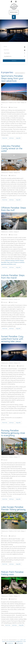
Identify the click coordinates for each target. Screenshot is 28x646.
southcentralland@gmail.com (16, 641)
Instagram (19, 643)
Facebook (9, 643)
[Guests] (14, 53)
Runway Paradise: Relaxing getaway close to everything (13, 433)
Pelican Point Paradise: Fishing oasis (12, 573)
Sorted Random (19, 72)
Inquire (18, 138)
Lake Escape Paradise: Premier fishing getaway (13, 508)
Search (14, 60)
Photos (4, 138)
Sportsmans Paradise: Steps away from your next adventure (12, 78)
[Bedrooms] (14, 56)
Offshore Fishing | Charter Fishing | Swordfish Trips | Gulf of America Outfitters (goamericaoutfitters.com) (12, 262)
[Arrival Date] (13, 46)
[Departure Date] (13, 49)
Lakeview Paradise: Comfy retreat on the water (11, 148)
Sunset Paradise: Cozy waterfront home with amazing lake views (12, 339)
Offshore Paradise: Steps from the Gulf (13, 209)
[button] (1, 30)
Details (11, 138)
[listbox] (14, 30)
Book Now (13, 12)
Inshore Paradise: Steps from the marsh (12, 276)
